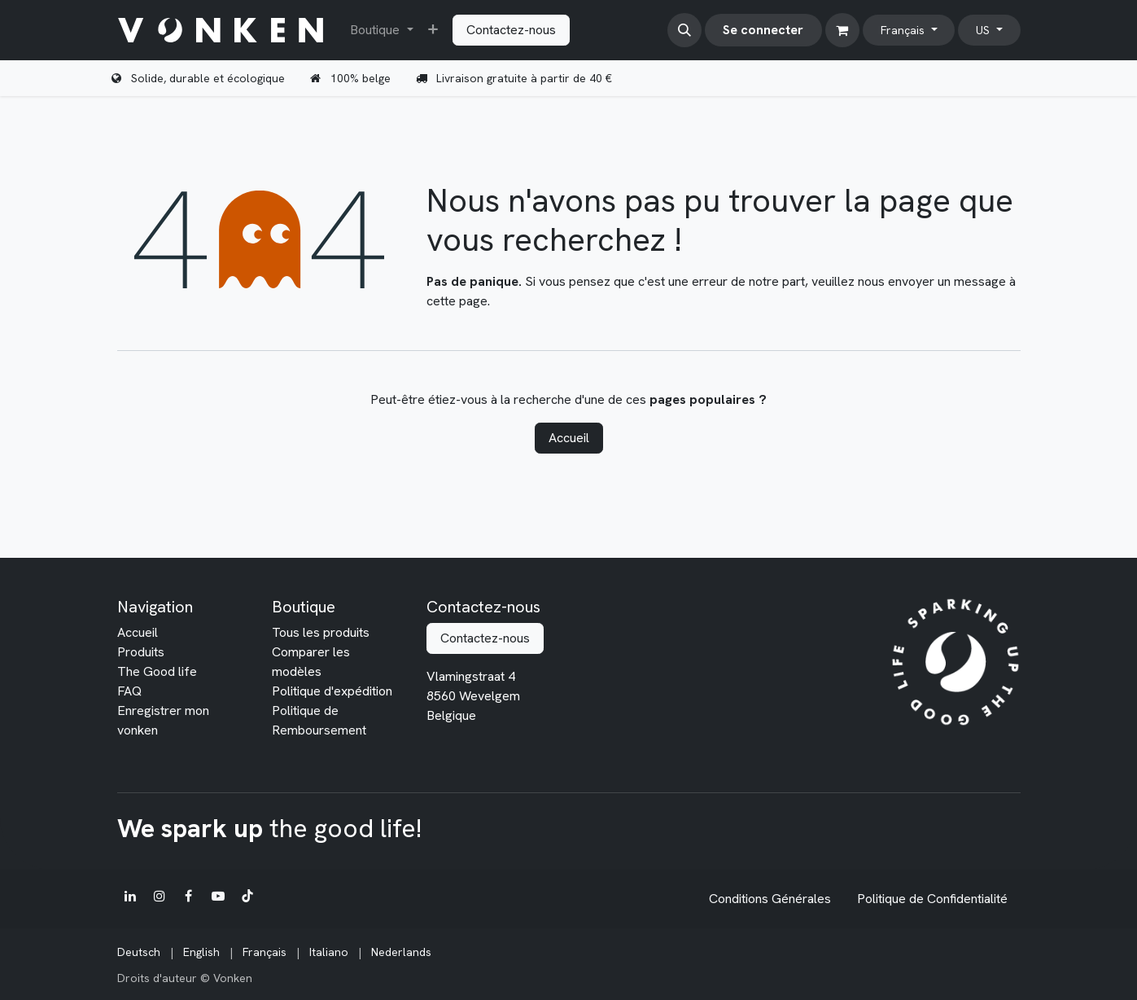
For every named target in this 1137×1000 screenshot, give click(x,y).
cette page (457, 300)
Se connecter (763, 29)
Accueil (569, 437)
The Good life (157, 671)
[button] (684, 30)
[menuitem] (381, 30)
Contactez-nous (511, 29)
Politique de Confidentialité (932, 898)
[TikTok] (247, 896)
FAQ (129, 691)
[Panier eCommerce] (842, 30)
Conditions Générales (770, 898)
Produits (140, 651)
